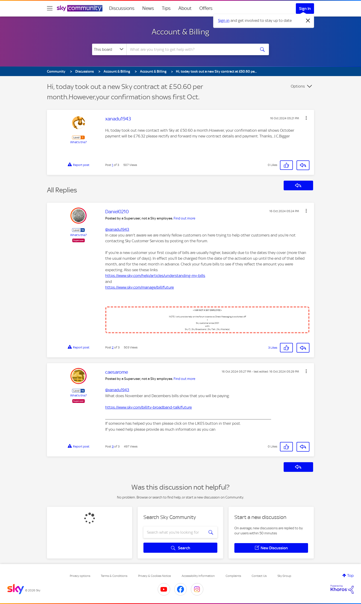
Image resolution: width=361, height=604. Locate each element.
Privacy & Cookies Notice (154, 576)
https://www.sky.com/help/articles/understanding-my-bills (155, 275)
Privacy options (80, 576)
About (185, 8)
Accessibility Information (198, 576)
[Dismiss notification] (308, 20)
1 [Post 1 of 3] (112, 165)
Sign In (305, 8)
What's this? (78, 142)
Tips (166, 8)
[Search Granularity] (109, 49)
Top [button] (350, 575)
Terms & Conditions (114, 576)
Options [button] (298, 86)
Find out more (184, 218)
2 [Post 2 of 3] (113, 347)
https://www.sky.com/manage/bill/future (139, 287)
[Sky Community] (79, 8)
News (148, 8)
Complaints (233, 576)
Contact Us (259, 576)
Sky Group (284, 576)
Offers (206, 8)
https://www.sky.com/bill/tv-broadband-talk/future (148, 407)
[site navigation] (49, 8)
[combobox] (191, 49)
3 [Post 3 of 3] (113, 446)
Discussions (121, 8)
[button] (306, 118)
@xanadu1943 (117, 229)
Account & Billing (180, 31)
